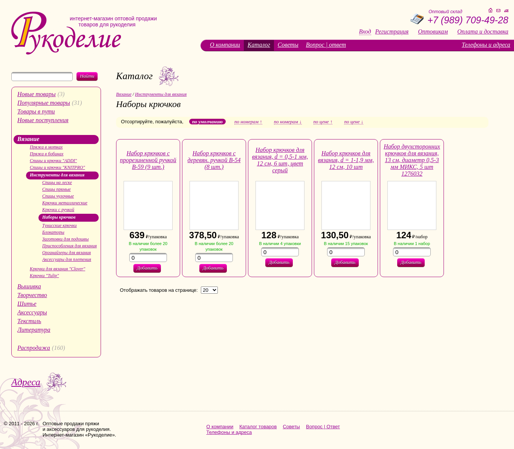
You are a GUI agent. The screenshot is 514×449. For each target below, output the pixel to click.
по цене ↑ (323, 121)
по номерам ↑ (248, 121)
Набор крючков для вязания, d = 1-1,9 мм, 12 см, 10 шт (346, 160)
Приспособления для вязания (69, 245)
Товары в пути (36, 111)
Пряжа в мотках (46, 147)
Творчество (32, 295)
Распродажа (33, 348)
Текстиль (29, 321)
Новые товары (36, 94)
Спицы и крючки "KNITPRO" (57, 167)
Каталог (259, 44)
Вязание (28, 139)
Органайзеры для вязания (66, 252)
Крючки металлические (64, 202)
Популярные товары (43, 103)
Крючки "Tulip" (44, 275)
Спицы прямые (56, 189)
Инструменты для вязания (57, 175)
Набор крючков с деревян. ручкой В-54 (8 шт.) (213, 160)
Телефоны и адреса (486, 44)
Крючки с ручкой (58, 209)
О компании (225, 44)
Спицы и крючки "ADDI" (53, 160)
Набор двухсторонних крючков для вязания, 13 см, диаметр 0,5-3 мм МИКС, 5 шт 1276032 (412, 160)
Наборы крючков (58, 217)
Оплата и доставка (482, 32)
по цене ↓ (353, 121)
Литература (33, 329)
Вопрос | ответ (326, 44)
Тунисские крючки (59, 225)
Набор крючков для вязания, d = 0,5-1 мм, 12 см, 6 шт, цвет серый (280, 160)
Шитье (27, 303)
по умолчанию (207, 121)
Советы (288, 44)
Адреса (25, 382)
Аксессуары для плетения (66, 259)
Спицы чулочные (58, 196)
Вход (365, 32)
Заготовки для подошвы (65, 239)
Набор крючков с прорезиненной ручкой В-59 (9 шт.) (148, 160)
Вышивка (29, 286)
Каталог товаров (258, 426)
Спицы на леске (57, 182)
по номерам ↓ (288, 121)
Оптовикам (433, 32)
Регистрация (392, 32)
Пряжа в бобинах (46, 153)
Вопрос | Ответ (323, 426)
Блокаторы (53, 232)
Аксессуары (32, 312)
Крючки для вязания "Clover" (57, 268)
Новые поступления (43, 120)
